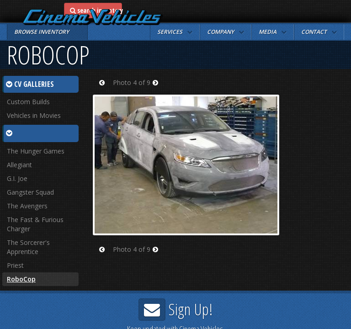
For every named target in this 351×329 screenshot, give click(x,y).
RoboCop (21, 279)
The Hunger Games (35, 151)
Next (158, 88)
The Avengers (27, 206)
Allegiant (19, 164)
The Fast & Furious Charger (35, 224)
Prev (105, 88)
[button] (175, 32)
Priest (15, 265)
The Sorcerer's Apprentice (28, 247)
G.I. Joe (17, 178)
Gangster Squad (30, 192)
